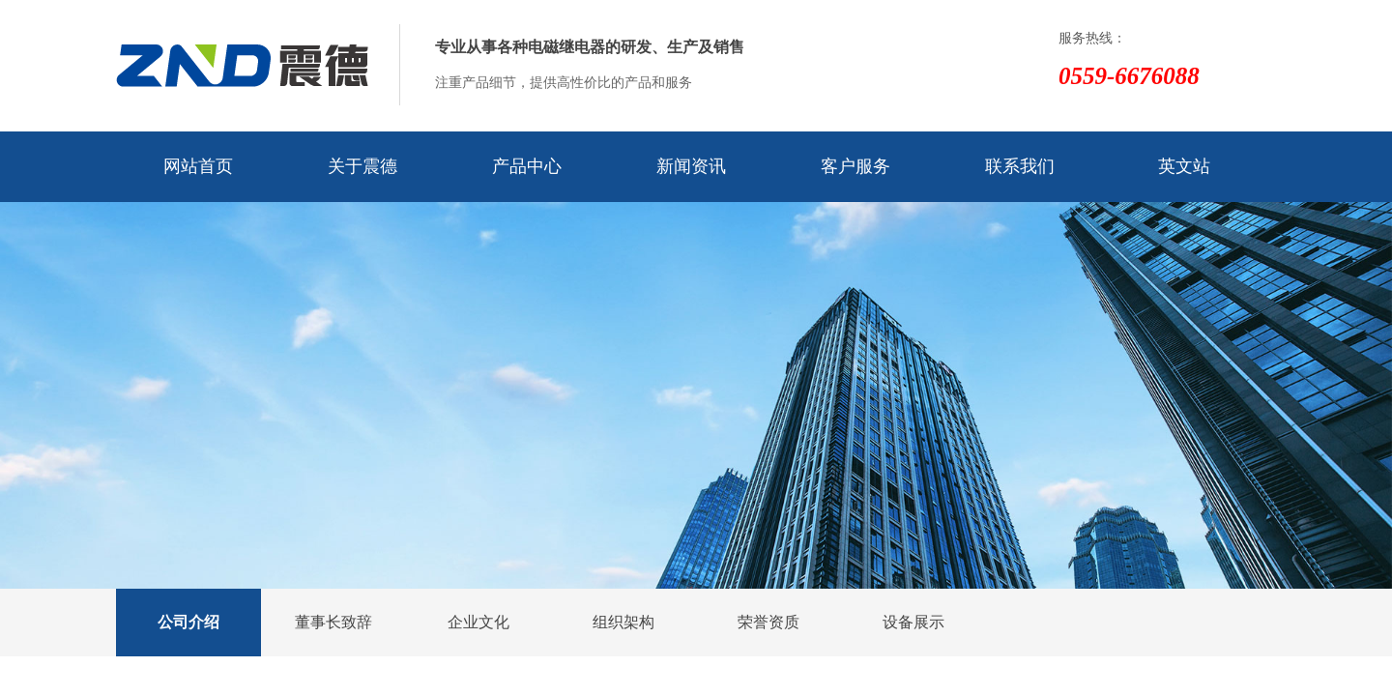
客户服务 (855, 166)
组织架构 (623, 622)
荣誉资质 (768, 622)
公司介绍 (188, 622)
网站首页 (198, 166)
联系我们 (1020, 166)
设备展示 (913, 622)
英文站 (1184, 166)
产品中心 (527, 166)
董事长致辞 (333, 622)
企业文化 (478, 622)
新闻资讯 (691, 166)
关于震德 (362, 166)
